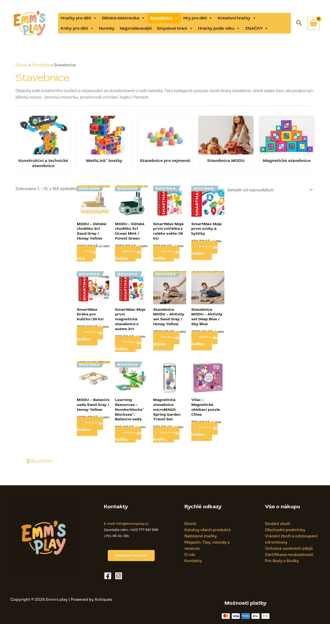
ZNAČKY (256, 28)
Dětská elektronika (123, 18)
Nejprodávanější (136, 28)
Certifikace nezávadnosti (289, 554)
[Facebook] (108, 576)
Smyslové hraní (175, 28)
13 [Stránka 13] (45, 460)
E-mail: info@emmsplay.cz (126, 523)
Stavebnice (164, 18)
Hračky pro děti (79, 18)
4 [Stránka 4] (35, 460)
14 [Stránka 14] (49, 460)
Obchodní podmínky (285, 529)
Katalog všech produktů (207, 529)
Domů (190, 523)
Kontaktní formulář (131, 555)
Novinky (106, 28)
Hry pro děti (197, 18)
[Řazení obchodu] (269, 190)
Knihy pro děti (77, 28)
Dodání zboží (277, 523)
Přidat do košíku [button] (128, 255)
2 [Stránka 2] (30, 460)
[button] (299, 23)
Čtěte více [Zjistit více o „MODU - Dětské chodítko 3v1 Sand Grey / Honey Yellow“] (86, 255)
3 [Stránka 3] (32, 460)
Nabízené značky (200, 535)
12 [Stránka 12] (41, 460)
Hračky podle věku (219, 28)
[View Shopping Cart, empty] (313, 23)
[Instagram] (118, 576)
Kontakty (193, 560)
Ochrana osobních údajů (289, 548)
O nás (189, 554)
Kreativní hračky (237, 18)
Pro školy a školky (282, 560)
